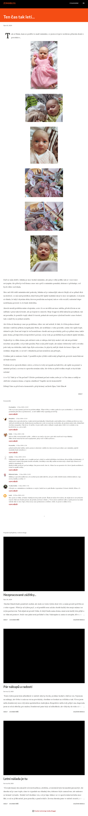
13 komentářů (14, 620)
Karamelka (12, 445)
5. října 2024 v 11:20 (24, 474)
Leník (10, 495)
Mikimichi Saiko (13, 474)
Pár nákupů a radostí (17, 687)
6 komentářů (14, 711)
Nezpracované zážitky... (19, 595)
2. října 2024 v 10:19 (22, 407)
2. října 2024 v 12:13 (21, 418)
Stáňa (10, 434)
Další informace (79, 620)
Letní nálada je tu (15, 779)
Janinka (11, 457)
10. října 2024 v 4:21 (18, 495)
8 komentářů (14, 803)
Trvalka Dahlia (13, 485)
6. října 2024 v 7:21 (24, 485)
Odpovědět (13, 414)
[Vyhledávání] (74, 3)
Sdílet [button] (80, 394)
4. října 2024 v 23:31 (20, 457)
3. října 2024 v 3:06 (19, 434)
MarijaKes (12, 418)
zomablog (9, 3)
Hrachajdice (12, 407)
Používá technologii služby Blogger (44, 811)
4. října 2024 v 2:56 (21, 445)
